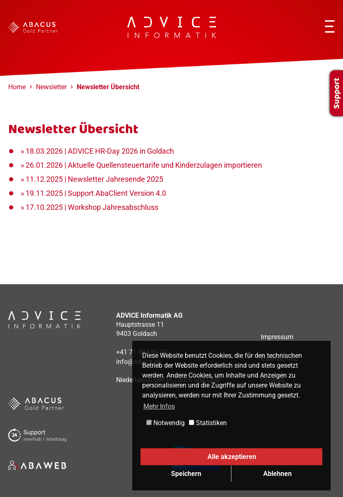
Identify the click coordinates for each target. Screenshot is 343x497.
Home (17, 87)
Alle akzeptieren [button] (231, 457)
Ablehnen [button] (277, 474)
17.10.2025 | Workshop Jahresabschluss (92, 207)
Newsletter (51, 87)
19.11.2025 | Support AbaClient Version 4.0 (96, 193)
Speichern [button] (186, 474)
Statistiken (208, 423)
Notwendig (165, 423)
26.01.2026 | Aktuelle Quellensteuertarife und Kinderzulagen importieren (144, 165)
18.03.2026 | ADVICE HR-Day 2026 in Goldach (100, 151)
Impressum (277, 337)
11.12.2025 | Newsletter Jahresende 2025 (94, 179)
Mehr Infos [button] (159, 406)
